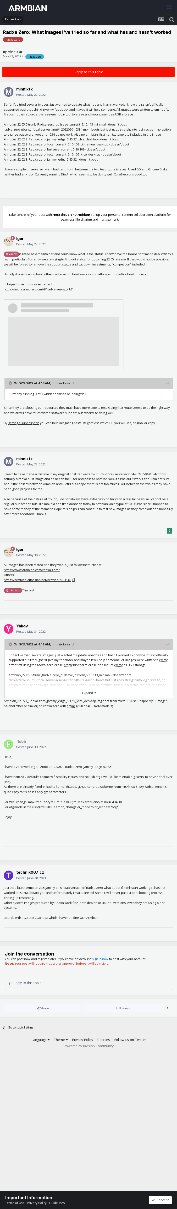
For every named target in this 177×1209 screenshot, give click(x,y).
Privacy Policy (82, 1039)
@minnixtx (13, 590)
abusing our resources (41, 407)
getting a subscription (23, 423)
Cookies (103, 1039)
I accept (160, 1200)
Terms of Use (15, 1203)
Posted (31, 94)
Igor (20, 238)
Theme (61, 1039)
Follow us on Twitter (130, 1039)
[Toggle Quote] (11, 383)
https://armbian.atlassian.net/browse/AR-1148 (37, 580)
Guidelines (57, 1203)
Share (43, 1008)
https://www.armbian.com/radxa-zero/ (32, 570)
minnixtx (14, 51)
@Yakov (11, 254)
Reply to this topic (88, 72)
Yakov (22, 626)
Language (40, 1039)
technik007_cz (30, 872)
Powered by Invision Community (89, 1046)
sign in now (100, 959)
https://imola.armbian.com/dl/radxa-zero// (36, 289)
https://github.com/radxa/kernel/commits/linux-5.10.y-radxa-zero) (114, 786)
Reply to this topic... (26, 982)
